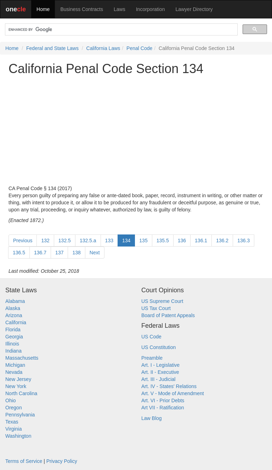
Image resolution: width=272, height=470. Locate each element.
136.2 (222, 240)
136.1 (201, 240)
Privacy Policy (61, 461)
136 (182, 240)
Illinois (12, 344)
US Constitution (158, 347)
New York (15, 386)
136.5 (19, 252)
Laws (119, 9)
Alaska (12, 308)
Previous (22, 240)
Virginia (13, 429)
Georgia (14, 336)
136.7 (40, 252)
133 (109, 240)
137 (59, 252)
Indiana (13, 351)
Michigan (15, 365)
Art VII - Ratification (162, 407)
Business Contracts (81, 9)
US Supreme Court (162, 301)
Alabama (15, 301)
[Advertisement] (136, 130)
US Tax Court (156, 308)
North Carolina (21, 393)
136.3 (243, 240)
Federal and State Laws (52, 48)
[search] (120, 30)
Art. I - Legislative (160, 365)
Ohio (10, 400)
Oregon (13, 407)
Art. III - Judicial (158, 379)
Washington (18, 436)
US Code (151, 336)
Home (43, 9)
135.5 (163, 240)
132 (45, 240)
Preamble (152, 358)
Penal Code (139, 48)
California (15, 322)
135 (143, 240)
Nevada (13, 372)
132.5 (64, 240)
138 (76, 252)
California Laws (103, 48)
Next (95, 252)
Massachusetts (21, 358)
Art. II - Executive (160, 372)
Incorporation (150, 9)
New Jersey (18, 379)
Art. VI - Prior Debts (162, 400)
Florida (13, 329)
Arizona (13, 315)
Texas (11, 422)
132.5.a (88, 240)
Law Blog (151, 418)
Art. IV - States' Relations (169, 386)
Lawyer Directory (193, 9)
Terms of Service (23, 461)
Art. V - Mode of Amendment (172, 393)
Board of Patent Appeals (168, 315)
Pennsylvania (20, 415)
